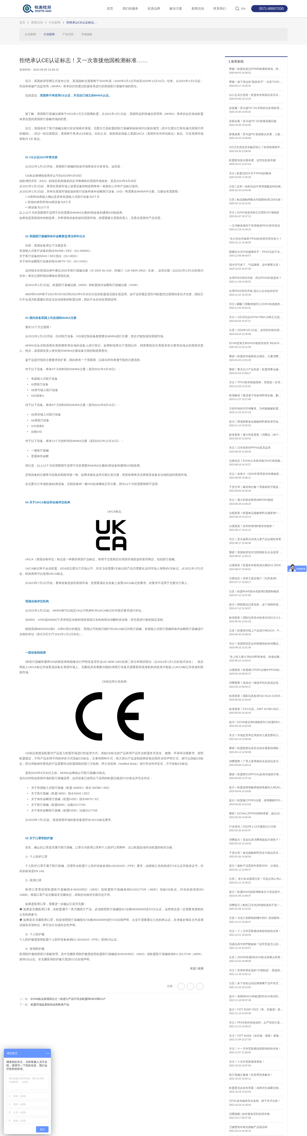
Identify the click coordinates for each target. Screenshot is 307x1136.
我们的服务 (130, 8)
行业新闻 (54, 22)
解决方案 (176, 8)
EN (243, 8)
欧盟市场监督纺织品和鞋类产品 (50, 1025)
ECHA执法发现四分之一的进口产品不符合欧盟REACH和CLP (68, 1019)
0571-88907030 (271, 9)
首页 (110, 8)
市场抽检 (86, 34)
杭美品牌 (154, 8)
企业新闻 (30, 34)
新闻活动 (197, 8)
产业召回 (67, 34)
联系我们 (219, 8)
